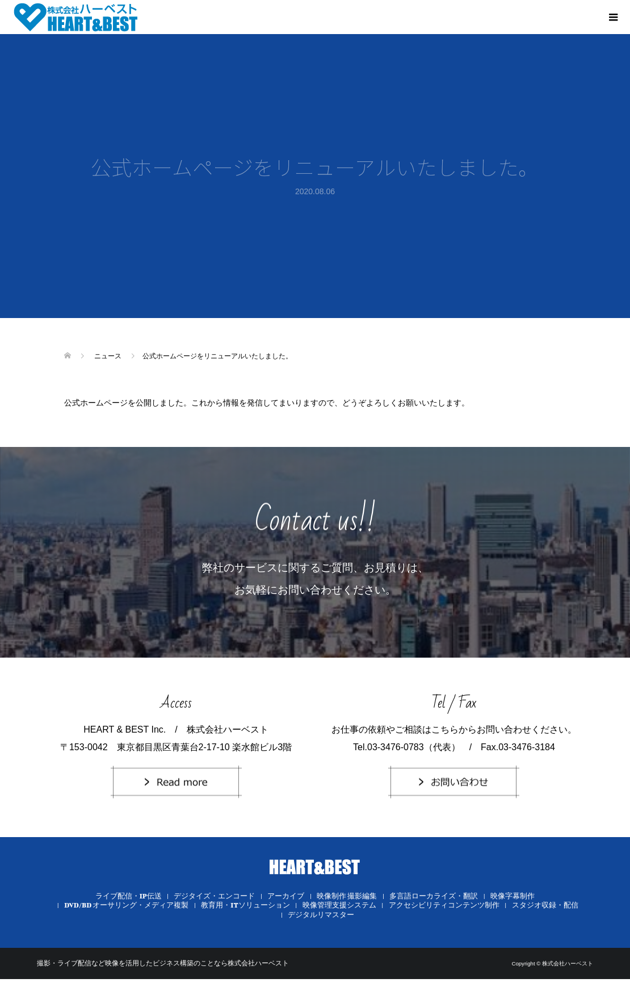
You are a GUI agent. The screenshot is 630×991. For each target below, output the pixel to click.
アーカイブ (285, 896)
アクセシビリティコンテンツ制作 (444, 905)
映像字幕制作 (512, 896)
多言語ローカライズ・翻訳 (433, 896)
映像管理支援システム (339, 905)
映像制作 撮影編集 (347, 896)
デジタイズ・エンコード (214, 896)
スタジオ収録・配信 (545, 905)
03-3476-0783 (395, 747)
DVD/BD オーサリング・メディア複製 (126, 905)
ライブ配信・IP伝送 (128, 896)
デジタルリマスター (321, 914)
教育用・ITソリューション (245, 905)
